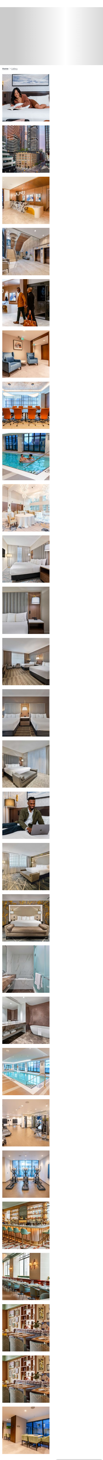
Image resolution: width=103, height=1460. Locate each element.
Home (5, 68)
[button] (26, 97)
